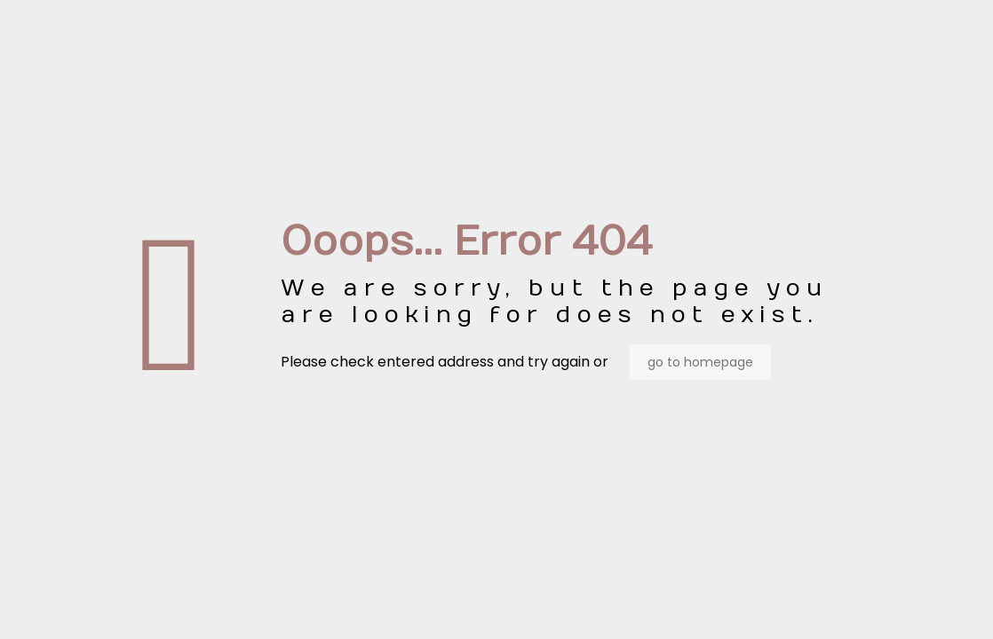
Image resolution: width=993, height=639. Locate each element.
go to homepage (700, 362)
